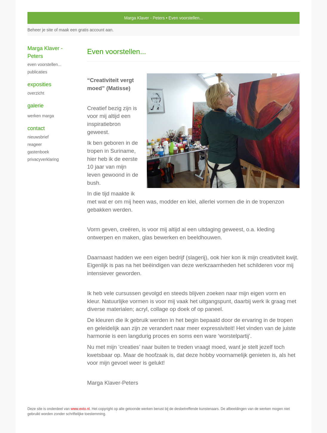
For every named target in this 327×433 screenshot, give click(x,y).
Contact (36, 128)
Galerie (35, 106)
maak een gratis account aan (85, 29)
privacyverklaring (43, 159)
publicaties (37, 72)
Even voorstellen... (44, 64)
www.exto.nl (80, 409)
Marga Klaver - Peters (144, 18)
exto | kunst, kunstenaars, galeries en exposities (44, 18)
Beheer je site (40, 29)
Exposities (39, 84)
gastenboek (38, 152)
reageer (34, 144)
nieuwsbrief (38, 137)
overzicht (35, 93)
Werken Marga (40, 115)
